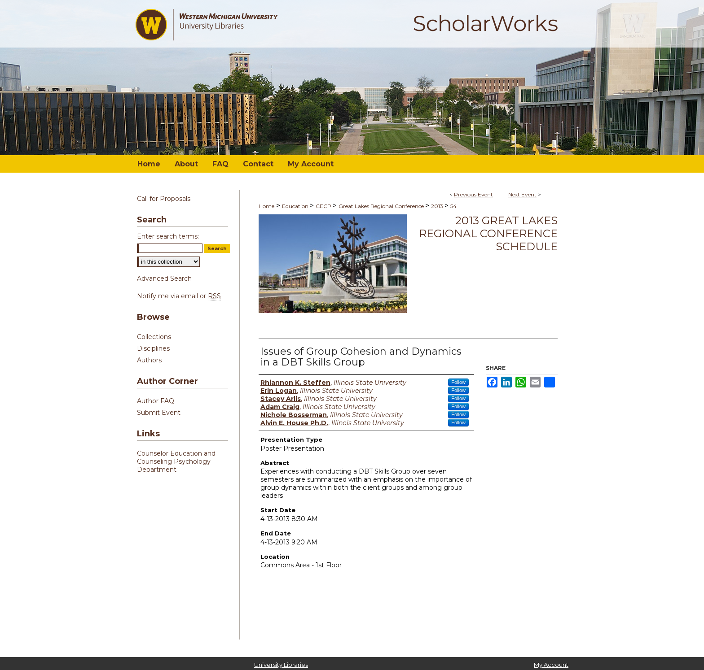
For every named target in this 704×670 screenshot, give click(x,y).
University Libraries (281, 664)
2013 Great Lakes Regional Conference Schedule (488, 233)
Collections (154, 337)
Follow (458, 382)
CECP (324, 206)
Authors (149, 360)
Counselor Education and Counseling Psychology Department (176, 461)
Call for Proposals (163, 199)
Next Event (522, 194)
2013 (437, 206)
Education (296, 206)
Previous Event (473, 194)
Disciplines (153, 348)
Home (266, 206)
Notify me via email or (179, 296)
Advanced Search (164, 278)
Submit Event (158, 413)
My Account (551, 664)
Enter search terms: (168, 236)
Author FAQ (155, 401)
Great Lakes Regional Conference (382, 206)
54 (453, 206)
